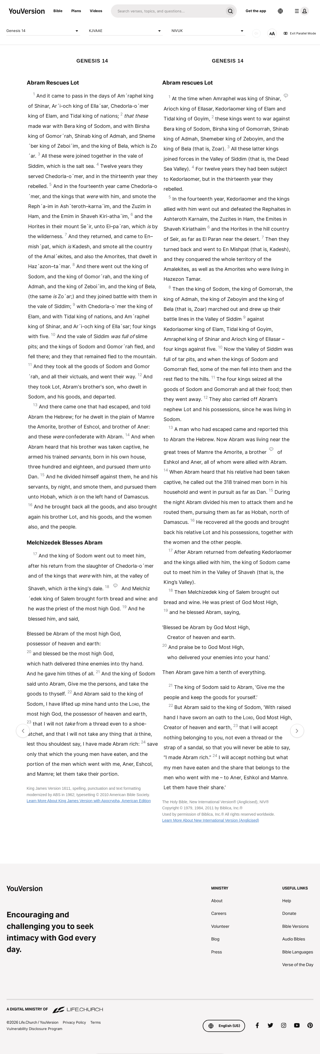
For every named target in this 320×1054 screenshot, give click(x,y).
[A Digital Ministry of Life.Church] (160, 1006)
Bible (58, 11)
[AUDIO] (256, 33)
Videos (96, 11)
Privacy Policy (74, 1022)
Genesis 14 (43, 31)
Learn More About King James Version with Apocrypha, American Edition (89, 801)
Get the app (256, 11)
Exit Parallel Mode (299, 33)
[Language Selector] (280, 11)
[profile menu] (300, 11)
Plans (76, 11)
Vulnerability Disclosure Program (34, 1028)
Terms (95, 1022)
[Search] (167, 11)
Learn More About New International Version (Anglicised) (210, 820)
